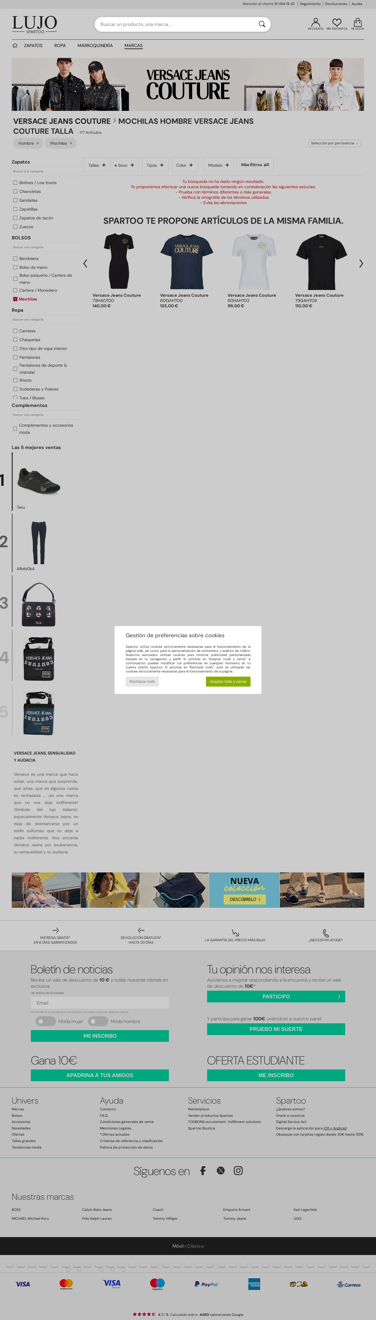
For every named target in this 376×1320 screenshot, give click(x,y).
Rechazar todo (142, 681)
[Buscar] (262, 24)
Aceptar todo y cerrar (228, 681)
